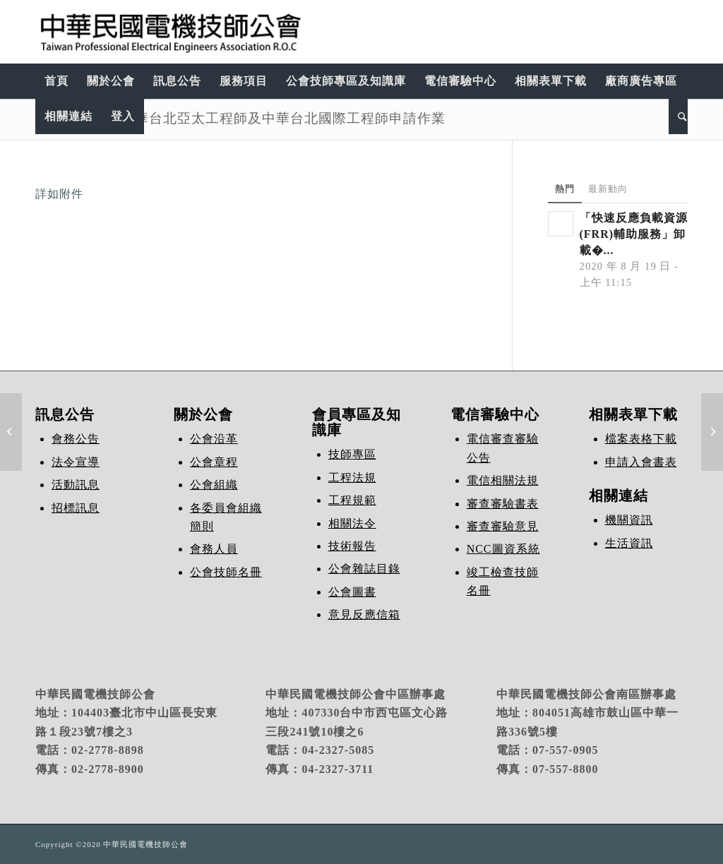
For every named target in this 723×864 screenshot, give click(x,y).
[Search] (678, 116)
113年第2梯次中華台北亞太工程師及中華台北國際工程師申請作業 (240, 118)
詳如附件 (59, 194)
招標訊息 (76, 508)
